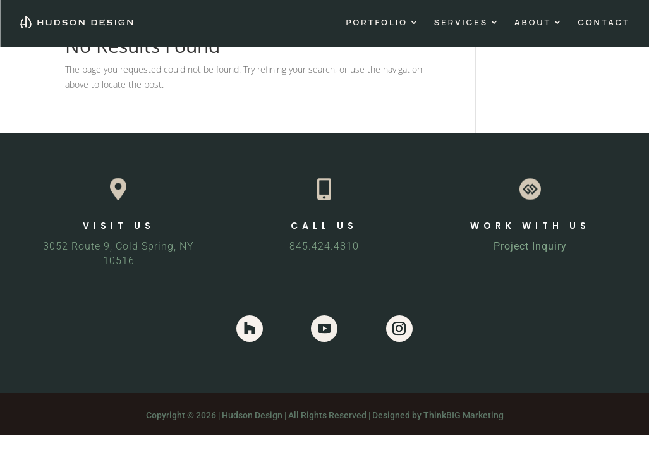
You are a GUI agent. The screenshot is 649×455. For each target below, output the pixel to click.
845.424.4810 (324, 246)
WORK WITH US (530, 225)
